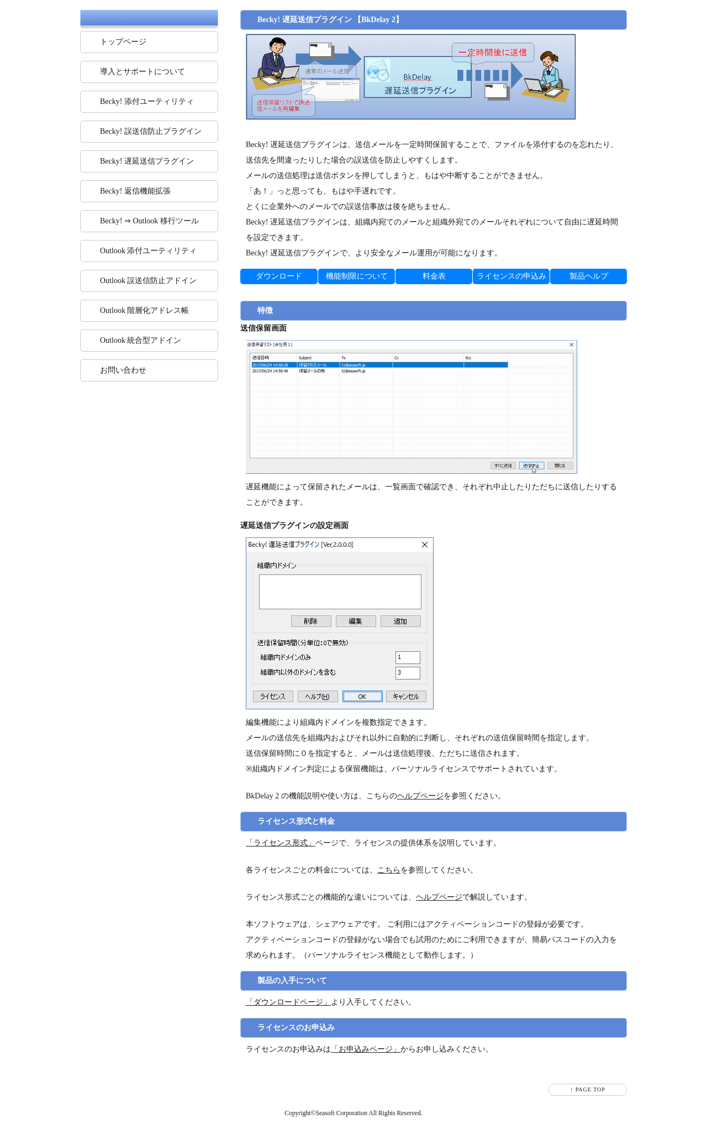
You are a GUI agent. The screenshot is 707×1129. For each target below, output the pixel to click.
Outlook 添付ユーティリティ (148, 251)
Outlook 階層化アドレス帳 (144, 310)
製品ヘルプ (588, 276)
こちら (388, 870)
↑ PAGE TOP (587, 1089)
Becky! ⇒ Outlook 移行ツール (149, 221)
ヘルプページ (420, 796)
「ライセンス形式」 (280, 843)
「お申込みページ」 (365, 1049)
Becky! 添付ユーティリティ (147, 101)
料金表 (434, 276)
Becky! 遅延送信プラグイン (147, 161)
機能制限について (357, 276)
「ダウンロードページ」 (288, 1002)
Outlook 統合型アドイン (140, 340)
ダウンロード (279, 276)
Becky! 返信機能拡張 (135, 191)
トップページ (123, 42)
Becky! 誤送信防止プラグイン (151, 131)
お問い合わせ (123, 370)
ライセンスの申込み (511, 276)
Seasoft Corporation (341, 1113)
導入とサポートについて (142, 71)
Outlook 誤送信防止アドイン (148, 280)
